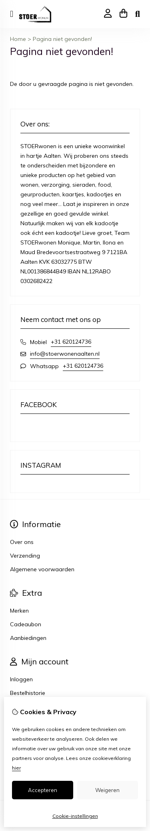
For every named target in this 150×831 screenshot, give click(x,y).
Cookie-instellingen (75, 816)
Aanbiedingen (28, 638)
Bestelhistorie (27, 693)
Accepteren (42, 790)
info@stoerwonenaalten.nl (65, 353)
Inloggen (21, 679)
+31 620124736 (71, 341)
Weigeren (107, 790)
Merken (19, 610)
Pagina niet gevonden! (62, 39)
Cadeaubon (25, 624)
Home (18, 39)
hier (16, 768)
